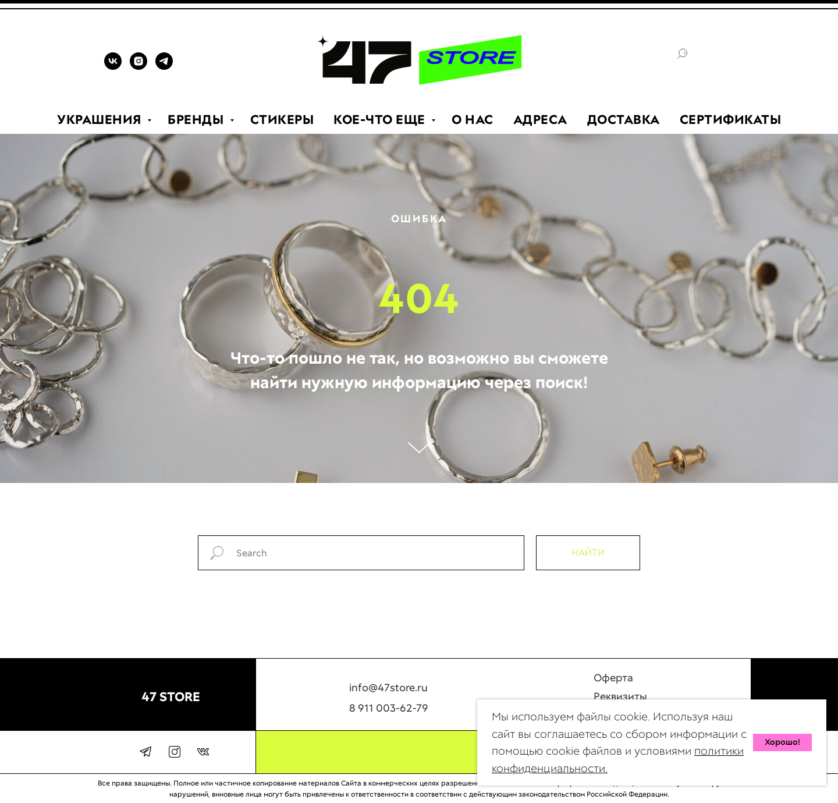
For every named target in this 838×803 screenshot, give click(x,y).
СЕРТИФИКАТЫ (731, 119)
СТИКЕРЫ (282, 119)
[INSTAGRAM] (138, 67)
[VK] (113, 67)
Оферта (613, 683)
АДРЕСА (540, 119)
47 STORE (170, 696)
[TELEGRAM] (164, 67)
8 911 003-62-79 (388, 713)
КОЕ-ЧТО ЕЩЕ (380, 119)
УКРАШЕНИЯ (100, 119)
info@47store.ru (388, 693)
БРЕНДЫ (197, 119)
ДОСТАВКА (623, 119)
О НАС (472, 119)
